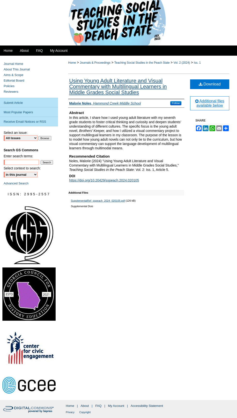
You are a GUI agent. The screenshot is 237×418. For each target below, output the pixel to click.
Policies (9, 86)
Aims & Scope (13, 75)
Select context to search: (22, 168)
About (85, 406)
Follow (176, 103)
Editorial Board (14, 80)
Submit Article (13, 103)
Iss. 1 (197, 62)
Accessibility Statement (147, 406)
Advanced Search (16, 183)
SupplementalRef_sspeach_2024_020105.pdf (98, 200)
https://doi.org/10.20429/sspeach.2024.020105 (104, 180)
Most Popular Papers (18, 112)
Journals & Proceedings (95, 62)
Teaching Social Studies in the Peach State (142, 62)
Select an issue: (16, 133)
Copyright (85, 412)
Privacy (70, 412)
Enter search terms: (18, 156)
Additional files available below (209, 103)
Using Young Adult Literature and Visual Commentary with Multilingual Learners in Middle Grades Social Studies (118, 86)
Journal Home (13, 64)
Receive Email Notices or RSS (25, 121)
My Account (116, 406)
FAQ (98, 406)
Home (72, 62)
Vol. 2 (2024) (182, 62)
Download (210, 84)
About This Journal (17, 69)
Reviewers (11, 91)
